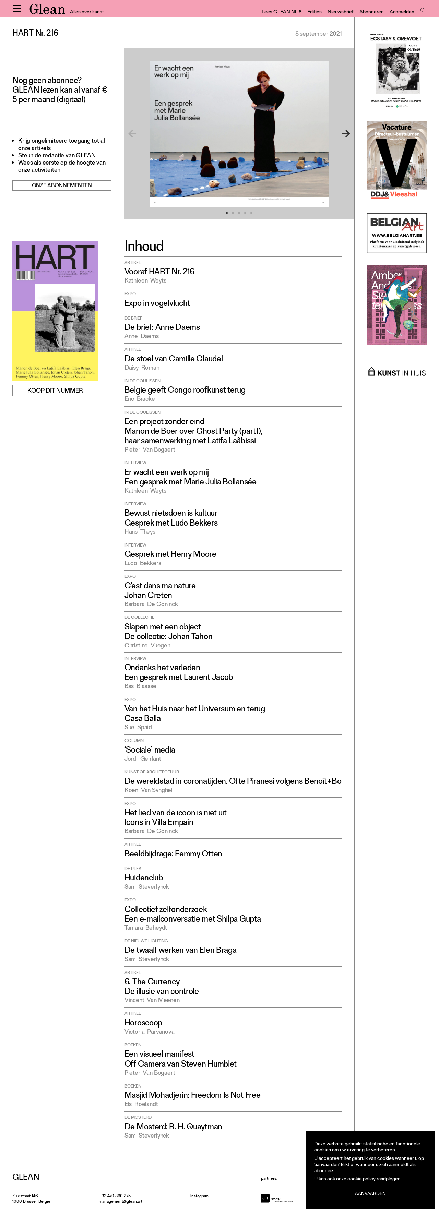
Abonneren (371, 12)
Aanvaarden (370, 1194)
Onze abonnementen (62, 186)
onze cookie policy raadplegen (368, 1180)
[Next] (337, 133)
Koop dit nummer (55, 391)
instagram (199, 1196)
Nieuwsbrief (341, 12)
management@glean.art (120, 1202)
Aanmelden (402, 12)
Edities (314, 12)
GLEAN (47, 11)
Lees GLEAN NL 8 (281, 12)
